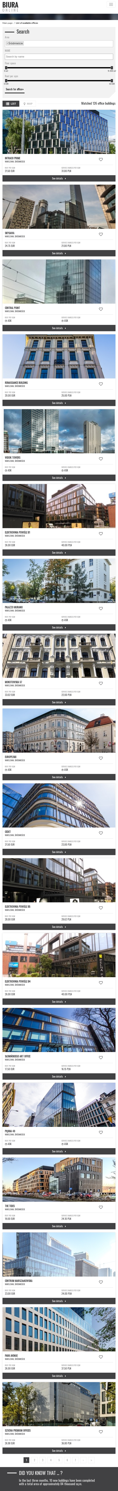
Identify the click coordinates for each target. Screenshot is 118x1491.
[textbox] (25, 43)
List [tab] (11, 103)
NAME (7, 50)
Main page (8, 23)
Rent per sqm (11, 76)
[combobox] (59, 43)
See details (59, 178)
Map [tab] (28, 103)
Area (7, 37)
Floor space (10, 63)
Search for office (15, 89)
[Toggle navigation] (111, 4)
